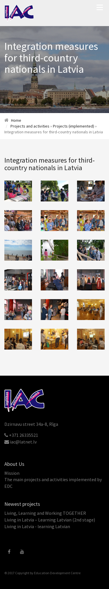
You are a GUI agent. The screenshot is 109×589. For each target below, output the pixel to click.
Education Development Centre (57, 573)
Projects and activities (29, 126)
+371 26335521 (23, 435)
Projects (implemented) (73, 126)
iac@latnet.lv (23, 442)
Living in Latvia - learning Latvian (37, 526)
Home (16, 120)
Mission (11, 473)
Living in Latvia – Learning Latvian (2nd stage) (49, 520)
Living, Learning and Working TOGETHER (45, 513)
